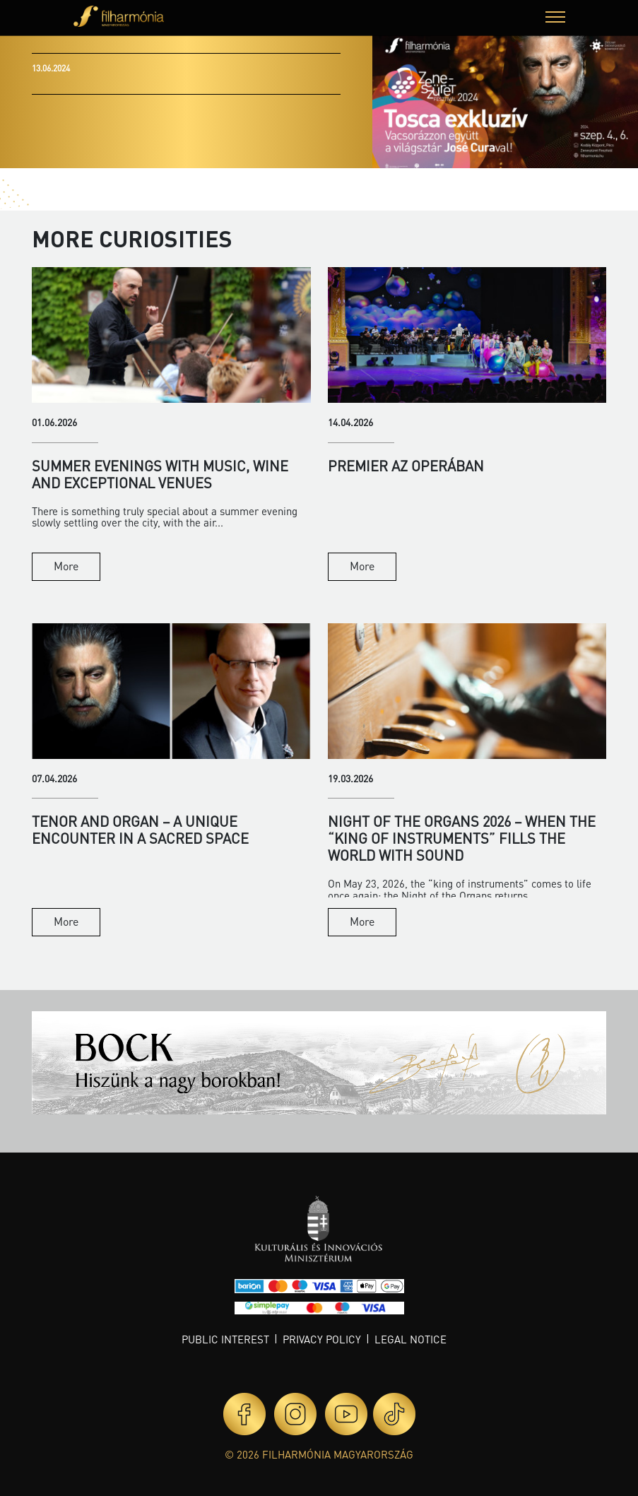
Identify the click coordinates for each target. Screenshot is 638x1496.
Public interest (225, 1339)
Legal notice (410, 1339)
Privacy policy (322, 1339)
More (66, 565)
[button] (555, 18)
